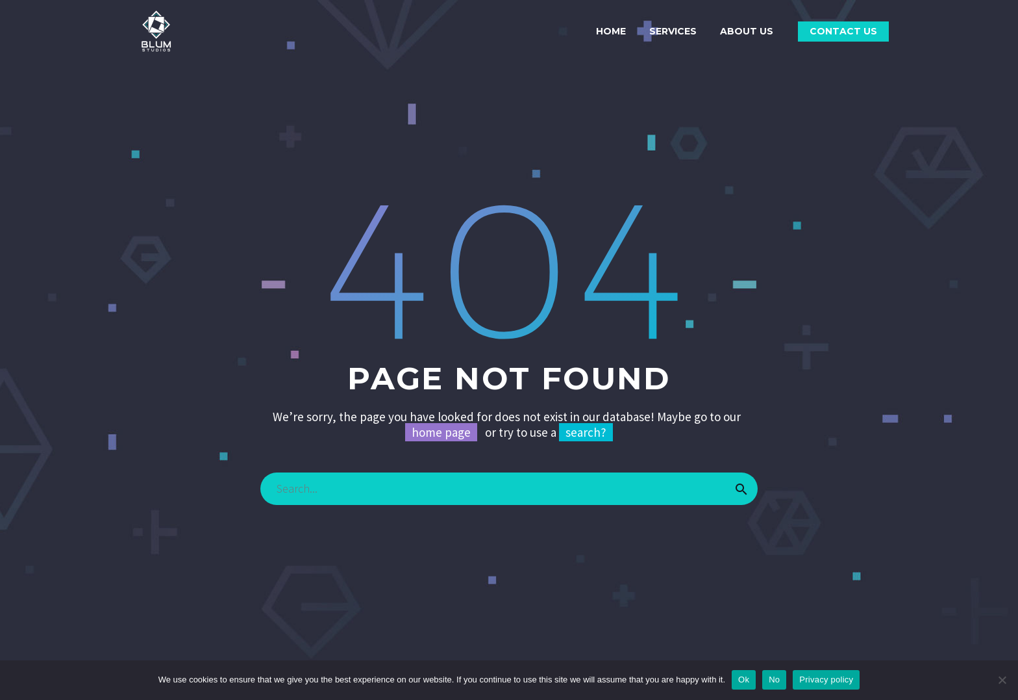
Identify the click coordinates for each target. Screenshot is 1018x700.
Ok (743, 679)
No (774, 679)
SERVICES (673, 31)
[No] (1001, 679)
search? (585, 432)
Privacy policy (826, 679)
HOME (611, 31)
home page (441, 432)
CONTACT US (843, 31)
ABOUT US (746, 31)
